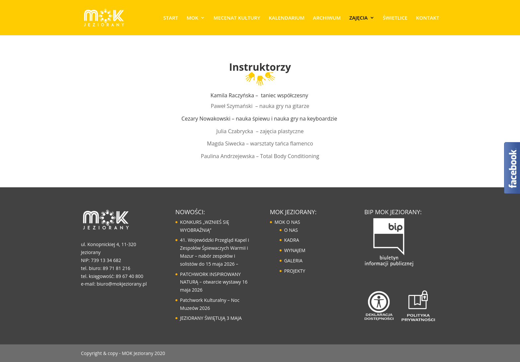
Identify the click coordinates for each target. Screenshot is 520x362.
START (170, 18)
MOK (192, 18)
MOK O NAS (287, 222)
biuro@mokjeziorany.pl (122, 284)
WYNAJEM (294, 250)
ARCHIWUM (327, 18)
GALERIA (293, 260)
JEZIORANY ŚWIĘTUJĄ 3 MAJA (211, 318)
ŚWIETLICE (395, 18)
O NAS (291, 230)
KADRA (291, 240)
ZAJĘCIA (358, 18)
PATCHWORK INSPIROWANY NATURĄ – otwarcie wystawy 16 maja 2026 (213, 282)
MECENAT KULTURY (236, 18)
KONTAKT (427, 18)
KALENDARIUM (286, 18)
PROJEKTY (294, 271)
